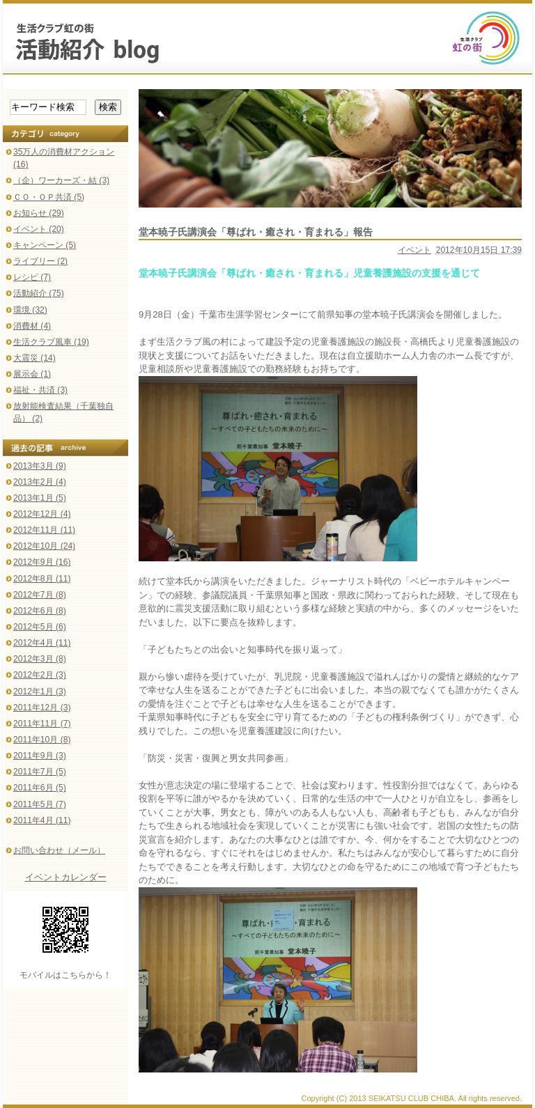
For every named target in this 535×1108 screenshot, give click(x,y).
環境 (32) (30, 310)
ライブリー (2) (40, 261)
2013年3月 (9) (39, 466)
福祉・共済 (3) (40, 390)
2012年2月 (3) (39, 675)
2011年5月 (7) (39, 804)
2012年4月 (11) (41, 643)
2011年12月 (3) (41, 707)
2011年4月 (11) (41, 820)
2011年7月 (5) (39, 772)
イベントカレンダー (66, 877)
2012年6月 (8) (39, 611)
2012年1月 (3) (39, 691)
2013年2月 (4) (39, 482)
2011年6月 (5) (39, 788)
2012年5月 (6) (39, 627)
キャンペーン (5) (44, 245)
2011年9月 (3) (39, 755)
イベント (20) (38, 229)
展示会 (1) (32, 374)
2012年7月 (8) (39, 595)
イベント (414, 250)
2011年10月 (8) (41, 739)
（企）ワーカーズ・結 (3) (61, 180)
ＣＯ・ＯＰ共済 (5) (48, 197)
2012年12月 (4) (41, 514)
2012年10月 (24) (44, 546)
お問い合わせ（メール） (59, 850)
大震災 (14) (34, 358)
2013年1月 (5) (39, 498)
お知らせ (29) (38, 213)
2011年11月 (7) (41, 723)
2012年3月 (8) (39, 659)
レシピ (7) (32, 277)
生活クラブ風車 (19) (51, 342)
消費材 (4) (32, 326)
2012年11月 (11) (44, 530)
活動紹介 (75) (38, 293)
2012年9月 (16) (41, 562)
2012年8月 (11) (41, 579)
